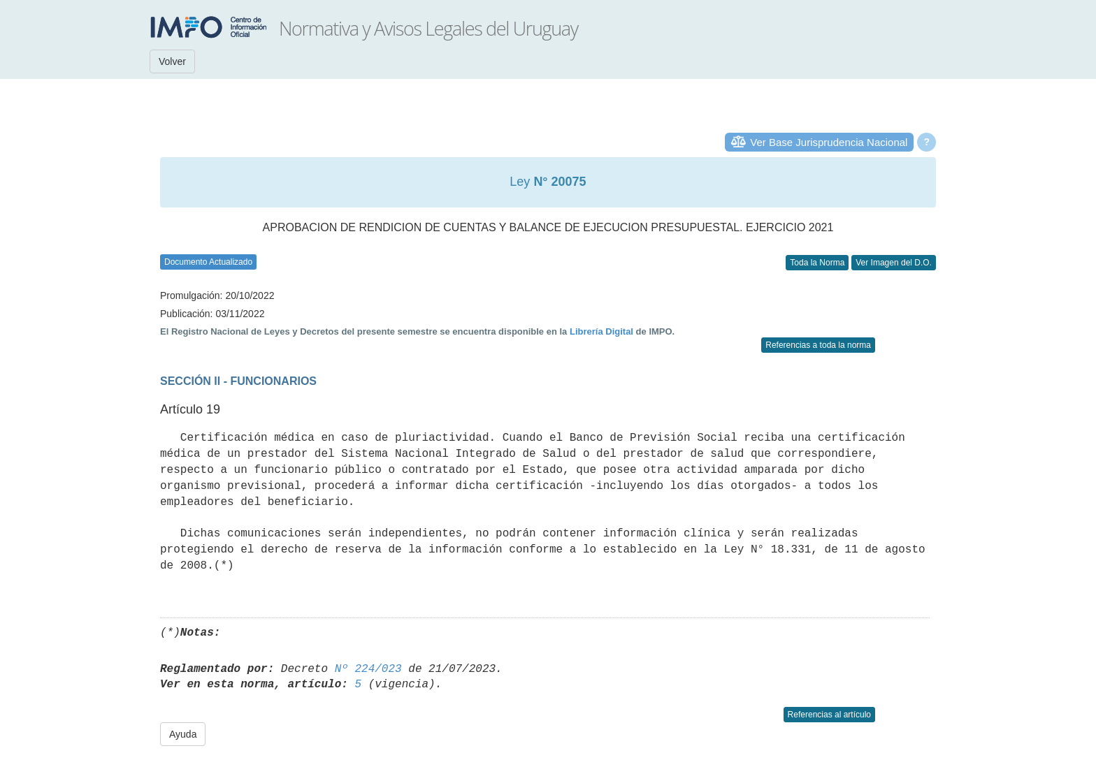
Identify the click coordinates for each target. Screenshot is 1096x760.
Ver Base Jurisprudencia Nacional (828, 142)
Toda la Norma (817, 263)
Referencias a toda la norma (818, 345)
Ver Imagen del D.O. (894, 263)
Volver (172, 61)
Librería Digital (601, 331)
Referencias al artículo (829, 714)
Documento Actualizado (208, 262)
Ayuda (182, 734)
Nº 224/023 (368, 669)
